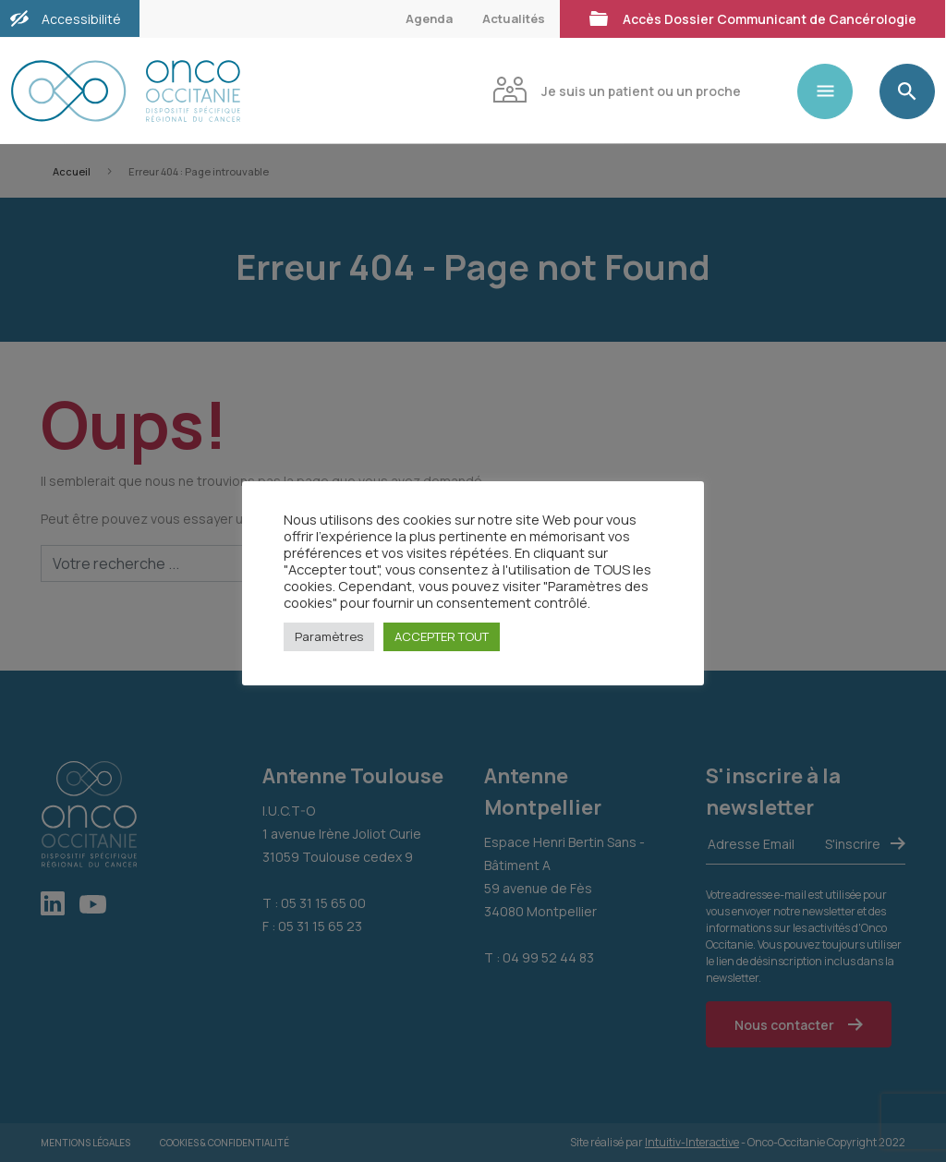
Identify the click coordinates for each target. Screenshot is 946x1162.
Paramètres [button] (329, 636)
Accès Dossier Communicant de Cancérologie (752, 17)
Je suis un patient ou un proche (616, 89)
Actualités (513, 18)
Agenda (429, 18)
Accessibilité (81, 19)
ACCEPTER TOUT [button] (441, 636)
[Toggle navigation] (832, 91)
